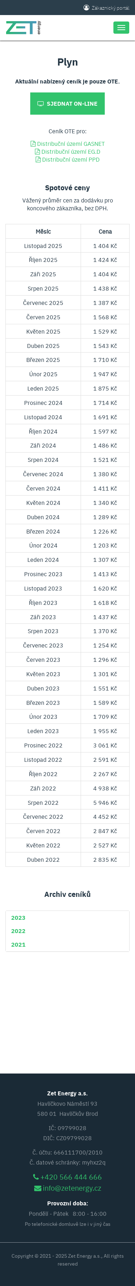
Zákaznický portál (107, 7)
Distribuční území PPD (68, 159)
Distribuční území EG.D (67, 151)
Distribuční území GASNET (68, 143)
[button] (18, 917)
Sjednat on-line (67, 103)
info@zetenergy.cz (72, 1187)
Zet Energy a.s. (84, 1255)
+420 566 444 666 (71, 1176)
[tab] (67, 917)
